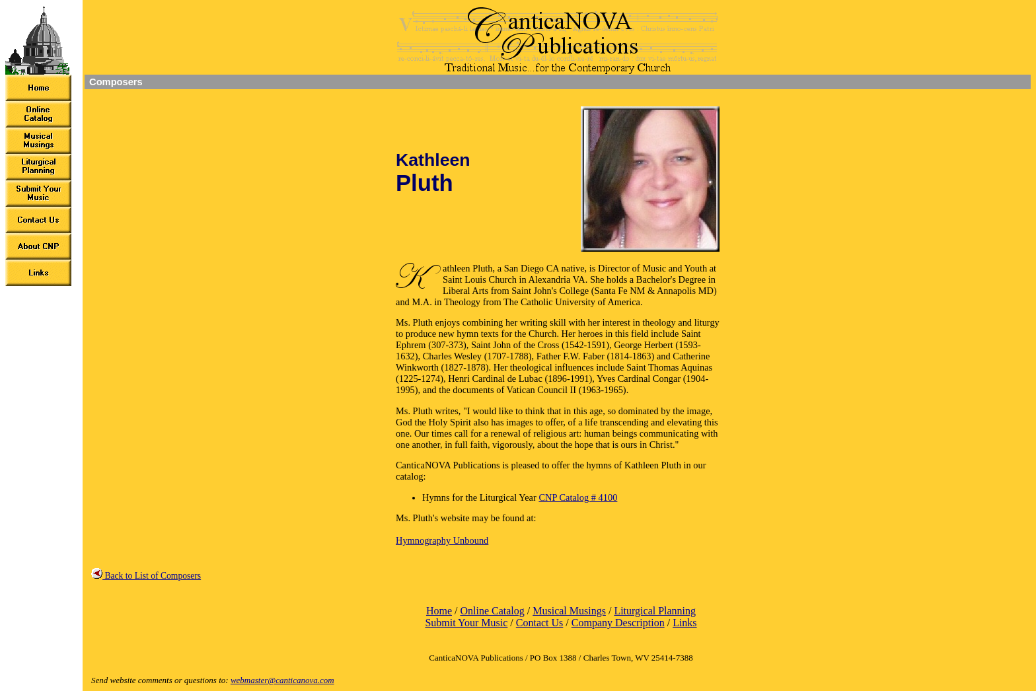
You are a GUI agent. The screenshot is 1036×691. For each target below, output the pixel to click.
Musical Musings (569, 610)
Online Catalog (492, 610)
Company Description (618, 622)
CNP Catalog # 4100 (577, 497)
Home (439, 610)
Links (684, 622)
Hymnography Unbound (442, 540)
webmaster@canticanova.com (282, 680)
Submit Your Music (466, 622)
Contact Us (540, 622)
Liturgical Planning (655, 610)
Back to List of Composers (146, 576)
